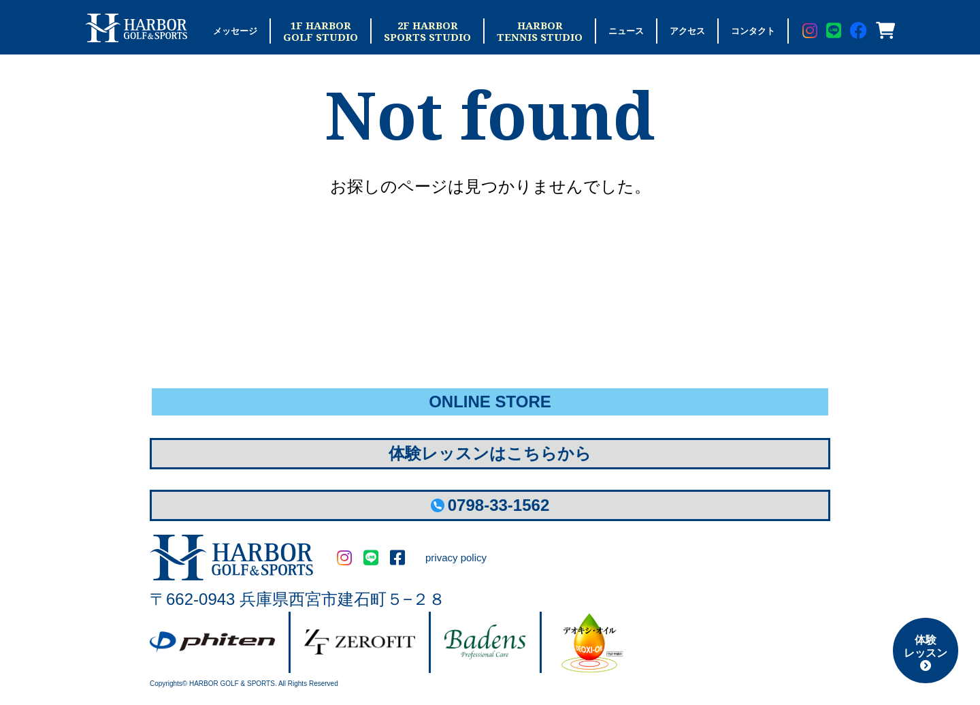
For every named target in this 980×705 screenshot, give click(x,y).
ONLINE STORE (490, 401)
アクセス (687, 31)
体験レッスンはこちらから (490, 453)
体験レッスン (925, 652)
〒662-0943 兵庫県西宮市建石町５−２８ (297, 599)
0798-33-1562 (490, 505)
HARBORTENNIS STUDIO (540, 31)
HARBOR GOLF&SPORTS (231, 557)
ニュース (626, 31)
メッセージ (235, 31)
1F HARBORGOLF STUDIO (320, 31)
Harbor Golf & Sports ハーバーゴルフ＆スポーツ (136, 28)
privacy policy (456, 557)
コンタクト (753, 31)
